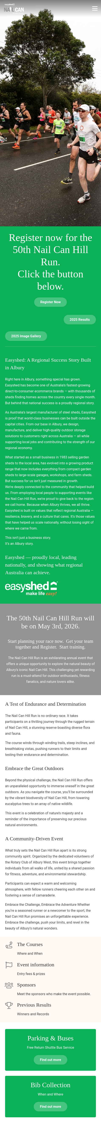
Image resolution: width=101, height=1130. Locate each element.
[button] (94, 8)
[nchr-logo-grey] (14, 8)
